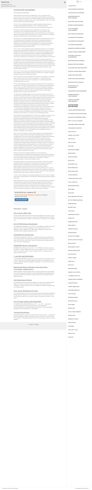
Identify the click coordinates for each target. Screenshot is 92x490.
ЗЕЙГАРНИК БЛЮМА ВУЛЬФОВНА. (76, 60)
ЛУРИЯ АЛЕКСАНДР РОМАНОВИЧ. (76, 78)
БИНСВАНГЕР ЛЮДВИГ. (73, 149)
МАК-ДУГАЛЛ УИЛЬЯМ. (74, 236)
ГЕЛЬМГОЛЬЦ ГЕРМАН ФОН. (75, 178)
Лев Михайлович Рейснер (23, 280)
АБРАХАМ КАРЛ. (72, 131)
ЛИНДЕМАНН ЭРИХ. (73, 221)
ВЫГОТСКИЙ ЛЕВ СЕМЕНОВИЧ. (76, 33)
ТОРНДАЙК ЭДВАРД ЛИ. (74, 290)
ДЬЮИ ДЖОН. (71, 189)
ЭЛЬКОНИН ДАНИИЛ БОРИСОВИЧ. (76, 124)
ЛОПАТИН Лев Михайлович (24, 235)
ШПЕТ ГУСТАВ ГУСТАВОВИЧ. (75, 120)
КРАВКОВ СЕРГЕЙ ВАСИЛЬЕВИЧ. (76, 64)
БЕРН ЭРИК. (71, 146)
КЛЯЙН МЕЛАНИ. (72, 203)
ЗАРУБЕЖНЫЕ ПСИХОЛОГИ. (75, 128)
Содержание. (71, 337)
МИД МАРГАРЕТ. (72, 243)
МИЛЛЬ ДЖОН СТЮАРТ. (74, 246)
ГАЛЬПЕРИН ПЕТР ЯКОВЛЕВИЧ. (75, 37)
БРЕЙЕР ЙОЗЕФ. (72, 153)
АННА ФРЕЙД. (71, 304)
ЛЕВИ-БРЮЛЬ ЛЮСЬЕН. (73, 214)
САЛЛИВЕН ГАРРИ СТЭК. (74, 275)
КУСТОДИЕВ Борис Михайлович (25, 224)
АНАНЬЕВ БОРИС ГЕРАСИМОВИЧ (76, 12)
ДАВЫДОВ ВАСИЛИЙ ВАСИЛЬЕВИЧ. (77, 48)
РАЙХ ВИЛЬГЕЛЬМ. (72, 268)
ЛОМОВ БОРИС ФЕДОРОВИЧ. (75, 75)
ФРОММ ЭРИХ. (71, 308)
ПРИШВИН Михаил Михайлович (25, 245)
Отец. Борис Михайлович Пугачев (26, 291)
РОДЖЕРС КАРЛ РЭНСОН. (74, 272)
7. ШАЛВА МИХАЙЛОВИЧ (24, 256)
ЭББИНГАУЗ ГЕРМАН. (73, 319)
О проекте (31, 324)
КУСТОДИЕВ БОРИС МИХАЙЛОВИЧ (27, 301)
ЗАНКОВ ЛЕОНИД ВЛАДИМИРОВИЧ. (77, 51)
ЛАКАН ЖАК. (71, 210)
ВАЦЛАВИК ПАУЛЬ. (72, 164)
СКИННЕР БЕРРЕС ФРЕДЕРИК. (75, 279)
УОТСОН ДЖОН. (72, 293)
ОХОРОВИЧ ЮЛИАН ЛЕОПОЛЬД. (76, 82)
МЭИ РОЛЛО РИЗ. (72, 254)
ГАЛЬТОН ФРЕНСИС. (73, 174)
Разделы (37, 324)
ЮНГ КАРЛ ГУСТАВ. (73, 329)
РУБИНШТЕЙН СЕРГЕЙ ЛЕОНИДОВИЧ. (77, 91)
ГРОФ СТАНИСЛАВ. (72, 182)
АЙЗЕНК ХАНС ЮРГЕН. (73, 135)
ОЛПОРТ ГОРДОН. (72, 257)
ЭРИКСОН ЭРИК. (72, 322)
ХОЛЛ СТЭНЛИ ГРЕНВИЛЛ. (74, 311)
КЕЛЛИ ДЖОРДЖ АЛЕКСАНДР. (75, 196)
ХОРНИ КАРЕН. (71, 315)
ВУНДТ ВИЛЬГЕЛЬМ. (73, 171)
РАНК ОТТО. (71, 264)
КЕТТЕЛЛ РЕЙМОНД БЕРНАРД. (75, 200)
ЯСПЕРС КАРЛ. (71, 333)
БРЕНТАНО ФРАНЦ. (72, 156)
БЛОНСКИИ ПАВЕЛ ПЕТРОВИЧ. (75, 21)
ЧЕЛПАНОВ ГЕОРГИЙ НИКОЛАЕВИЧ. (77, 117)
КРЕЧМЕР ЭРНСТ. (72, 207)
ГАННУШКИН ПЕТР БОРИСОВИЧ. (76, 41)
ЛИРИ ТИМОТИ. (72, 225)
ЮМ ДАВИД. (71, 326)
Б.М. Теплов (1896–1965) (22, 213)
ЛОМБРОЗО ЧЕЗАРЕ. (73, 228)
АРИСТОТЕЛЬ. (71, 138)
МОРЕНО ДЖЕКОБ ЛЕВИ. (74, 250)
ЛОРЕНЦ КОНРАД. (72, 232)
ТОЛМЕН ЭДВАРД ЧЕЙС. (74, 286)
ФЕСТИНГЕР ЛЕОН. (72, 301)
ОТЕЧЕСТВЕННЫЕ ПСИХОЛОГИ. (76, 9)
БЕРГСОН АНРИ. (72, 142)
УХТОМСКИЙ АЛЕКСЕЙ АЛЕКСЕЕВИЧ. (77, 113)
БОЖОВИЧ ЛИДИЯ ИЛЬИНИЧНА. (76, 25)
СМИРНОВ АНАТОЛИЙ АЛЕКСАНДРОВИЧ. (10, 488)
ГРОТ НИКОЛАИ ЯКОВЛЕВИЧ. (75, 44)
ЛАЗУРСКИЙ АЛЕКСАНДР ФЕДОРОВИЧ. (77, 67)
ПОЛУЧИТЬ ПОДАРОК (21, 199)
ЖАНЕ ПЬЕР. (71, 192)
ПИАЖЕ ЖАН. (71, 261)
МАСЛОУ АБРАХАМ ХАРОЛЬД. (75, 239)
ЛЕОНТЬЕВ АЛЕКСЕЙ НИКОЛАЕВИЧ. (77, 71)
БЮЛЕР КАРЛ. (71, 160)
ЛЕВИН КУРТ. (71, 218)
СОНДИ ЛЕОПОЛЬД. (73, 283)
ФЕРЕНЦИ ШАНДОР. (73, 297)
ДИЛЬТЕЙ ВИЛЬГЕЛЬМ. (73, 185)
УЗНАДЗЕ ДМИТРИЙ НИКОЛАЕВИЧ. (76, 110)
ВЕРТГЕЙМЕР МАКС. (73, 167)
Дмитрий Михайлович (21, 312)
